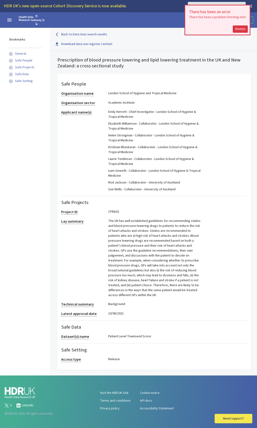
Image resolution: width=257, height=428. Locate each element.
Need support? (233, 418)
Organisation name (77, 93)
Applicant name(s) (76, 112)
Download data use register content (84, 44)
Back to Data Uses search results (81, 34)
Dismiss (240, 29)
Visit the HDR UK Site (114, 393)
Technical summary (77, 304)
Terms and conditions (115, 400)
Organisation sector (78, 103)
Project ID (69, 212)
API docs (146, 400)
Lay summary (72, 221)
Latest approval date (79, 313)
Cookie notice (150, 393)
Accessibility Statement (157, 408)
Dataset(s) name (75, 336)
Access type (71, 359)
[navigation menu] (9, 20)
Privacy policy (110, 408)
